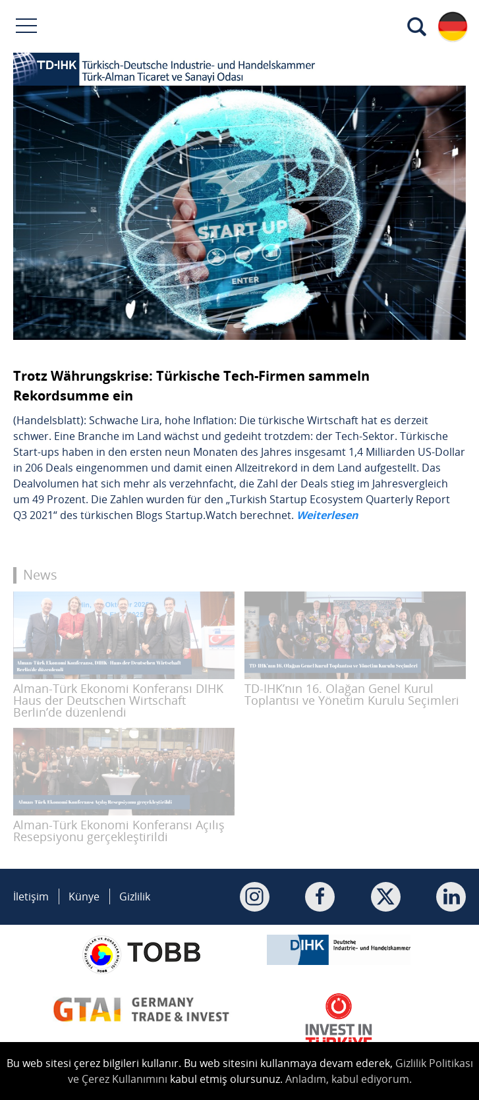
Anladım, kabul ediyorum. (348, 1079)
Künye (84, 896)
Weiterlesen (327, 515)
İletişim (31, 896)
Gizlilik (134, 896)
